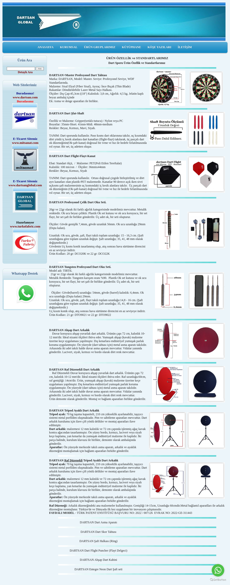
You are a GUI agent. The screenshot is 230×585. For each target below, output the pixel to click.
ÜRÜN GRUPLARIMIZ (100, 47)
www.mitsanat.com (25, 143)
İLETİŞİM (185, 47)
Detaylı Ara (25, 72)
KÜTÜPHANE (131, 47)
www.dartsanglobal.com (25, 185)
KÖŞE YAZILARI (159, 47)
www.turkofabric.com (25, 226)
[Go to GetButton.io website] (218, 580)
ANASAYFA (46, 47)
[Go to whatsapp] (218, 570)
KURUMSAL (69, 47)
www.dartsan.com (25, 97)
